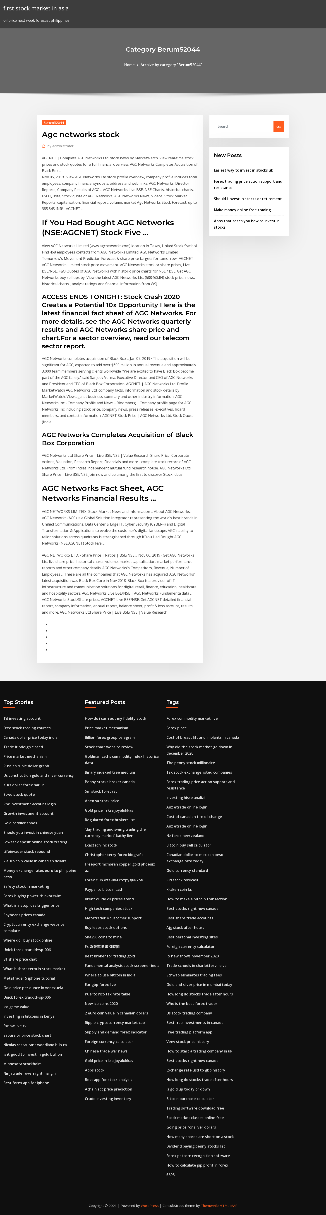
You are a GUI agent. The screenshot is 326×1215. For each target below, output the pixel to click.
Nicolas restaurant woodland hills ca (35, 1044)
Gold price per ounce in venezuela (33, 987)
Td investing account (22, 718)
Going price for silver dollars (191, 1127)
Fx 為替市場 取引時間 (102, 946)
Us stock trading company (189, 1013)
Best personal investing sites (192, 937)
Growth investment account (28, 813)
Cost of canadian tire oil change (194, 816)
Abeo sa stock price (102, 800)
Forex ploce (176, 727)
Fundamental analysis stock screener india (122, 965)
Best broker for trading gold (110, 956)
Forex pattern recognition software (198, 1155)
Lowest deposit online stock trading (35, 841)
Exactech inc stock (101, 845)
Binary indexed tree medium (110, 772)
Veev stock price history (187, 1041)
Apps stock (94, 1070)
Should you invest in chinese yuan (33, 832)
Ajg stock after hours (185, 927)
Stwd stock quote (19, 794)
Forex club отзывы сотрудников (114, 880)
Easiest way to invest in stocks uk (243, 170)
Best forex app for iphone (26, 1082)
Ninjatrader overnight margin (29, 1073)
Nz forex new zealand (185, 835)
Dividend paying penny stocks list (195, 1146)
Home (129, 64)
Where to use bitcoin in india (110, 975)
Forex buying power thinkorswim (32, 895)
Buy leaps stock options (106, 927)
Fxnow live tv (14, 1025)
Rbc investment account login (29, 803)
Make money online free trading (242, 209)
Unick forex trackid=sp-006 (27, 949)
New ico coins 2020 (101, 1003)
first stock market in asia (36, 8)
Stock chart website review (109, 746)
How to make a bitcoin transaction (196, 899)
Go (278, 126)
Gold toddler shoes (20, 822)
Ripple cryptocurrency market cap (115, 1022)
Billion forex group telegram (110, 737)
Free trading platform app (189, 1032)
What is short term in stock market (34, 968)
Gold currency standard (187, 870)
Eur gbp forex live (100, 984)
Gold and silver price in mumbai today (199, 984)
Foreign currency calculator (109, 1041)
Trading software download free (195, 1108)
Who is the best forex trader (191, 1003)
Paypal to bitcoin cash (104, 889)
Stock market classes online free (195, 1117)
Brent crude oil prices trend (109, 899)
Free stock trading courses (27, 727)
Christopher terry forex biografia (114, 854)
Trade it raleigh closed (23, 746)
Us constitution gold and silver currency (38, 775)
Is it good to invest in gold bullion (32, 1054)
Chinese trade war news (106, 1051)
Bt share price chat (20, 959)
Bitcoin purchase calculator (190, 1098)
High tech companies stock (108, 908)
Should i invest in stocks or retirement (248, 198)
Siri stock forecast (101, 791)
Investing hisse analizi (185, 797)
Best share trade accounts (189, 918)
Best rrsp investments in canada (194, 1022)
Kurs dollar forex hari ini (24, 784)
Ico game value (16, 1006)
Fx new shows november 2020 (192, 956)
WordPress (150, 1205)
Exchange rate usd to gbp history (195, 1070)
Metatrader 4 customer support (113, 918)
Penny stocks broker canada (110, 781)
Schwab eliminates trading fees (194, 975)
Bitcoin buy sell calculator (188, 845)
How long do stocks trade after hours (199, 994)
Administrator (61, 146)
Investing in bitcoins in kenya (29, 1016)
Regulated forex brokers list (110, 819)
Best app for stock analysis (108, 1079)
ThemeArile (210, 1205)
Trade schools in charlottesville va (196, 965)
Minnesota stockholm (22, 1063)
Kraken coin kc (179, 889)
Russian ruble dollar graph (26, 765)
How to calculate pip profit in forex (197, 1165)
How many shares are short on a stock (200, 1136)
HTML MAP (228, 1205)
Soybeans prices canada (24, 914)
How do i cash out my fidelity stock (115, 718)
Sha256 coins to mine (103, 937)
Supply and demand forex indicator (116, 1032)
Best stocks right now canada (192, 908)
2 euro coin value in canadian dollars (35, 861)
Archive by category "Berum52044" (171, 64)
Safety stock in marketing (26, 886)
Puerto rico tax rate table (107, 994)
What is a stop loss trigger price (31, 905)
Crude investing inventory (108, 1098)
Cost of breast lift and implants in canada (202, 737)
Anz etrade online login (186, 807)
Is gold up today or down (188, 1089)
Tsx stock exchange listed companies (199, 772)
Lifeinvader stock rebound (26, 851)
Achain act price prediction (108, 1089)
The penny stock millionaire (190, 762)
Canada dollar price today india (30, 737)
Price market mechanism (25, 756)
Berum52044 (53, 122)
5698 (170, 1174)
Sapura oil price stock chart (27, 1035)
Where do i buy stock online (27, 940)
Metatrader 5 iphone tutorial (29, 978)
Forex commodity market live (192, 718)
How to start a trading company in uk (199, 1051)
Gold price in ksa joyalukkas (109, 810)
